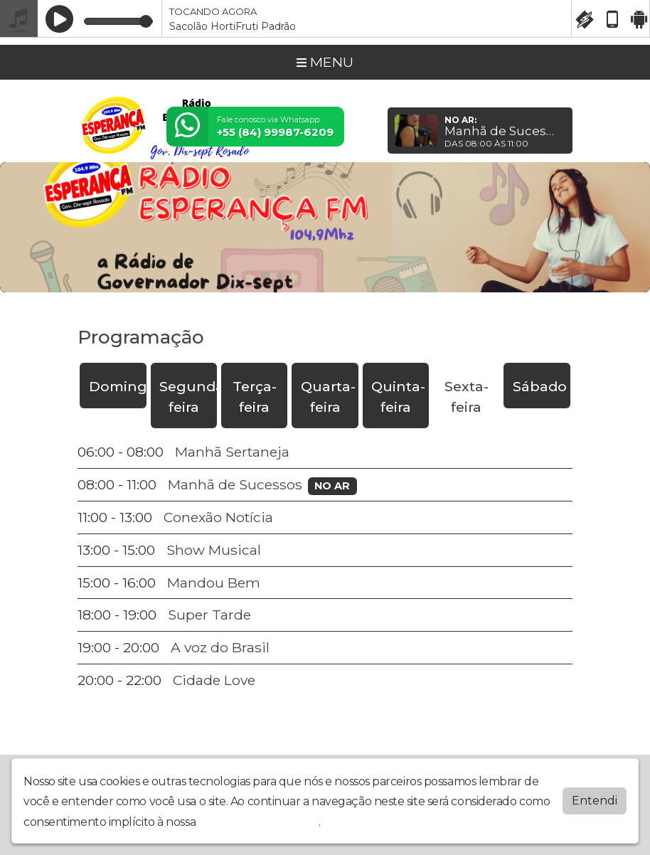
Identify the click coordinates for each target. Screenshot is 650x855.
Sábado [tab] (540, 386)
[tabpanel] (325, 566)
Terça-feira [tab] (255, 396)
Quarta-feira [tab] (328, 396)
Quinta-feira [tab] (398, 396)
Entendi (594, 800)
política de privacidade (258, 822)
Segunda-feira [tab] (188, 396)
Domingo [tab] (117, 386)
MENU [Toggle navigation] (325, 61)
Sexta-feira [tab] (466, 396)
